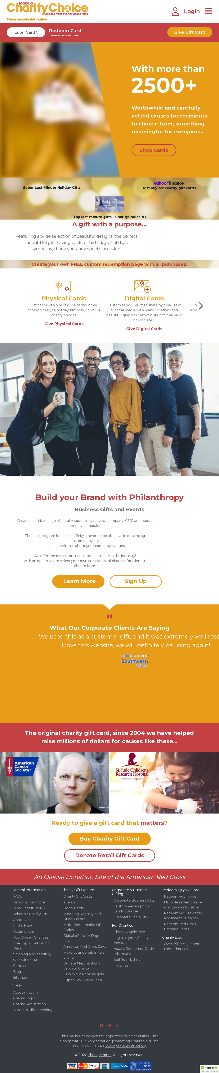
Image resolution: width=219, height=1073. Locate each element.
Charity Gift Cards (77, 896)
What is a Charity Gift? (31, 914)
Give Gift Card (189, 32)
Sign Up (136, 581)
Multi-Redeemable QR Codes (82, 927)
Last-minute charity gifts (83, 974)
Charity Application (129, 932)
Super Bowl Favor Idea (82, 980)
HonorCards (73, 908)
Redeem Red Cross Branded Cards (180, 926)
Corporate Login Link (131, 917)
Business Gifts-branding (33, 1010)
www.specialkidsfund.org (126, 1046)
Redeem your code (180, 896)
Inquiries (121, 965)
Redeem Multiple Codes (65, 35)
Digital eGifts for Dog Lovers (80, 938)
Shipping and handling (32, 954)
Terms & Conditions (29, 902)
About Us (21, 920)
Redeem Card (65, 30)
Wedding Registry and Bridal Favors (82, 916)
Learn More (79, 581)
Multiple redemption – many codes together (183, 904)
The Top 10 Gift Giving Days (31, 945)
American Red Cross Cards (85, 947)
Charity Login (24, 998)
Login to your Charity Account (131, 940)
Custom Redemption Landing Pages (131, 908)
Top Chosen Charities (30, 937)
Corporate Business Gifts (134, 900)
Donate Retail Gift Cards (109, 855)
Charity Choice (100, 1055)
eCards (69, 902)
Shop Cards (154, 150)
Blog (17, 972)
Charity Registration (29, 1004)
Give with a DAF (26, 960)
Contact (20, 966)
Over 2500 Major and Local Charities (181, 946)
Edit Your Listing (127, 960)
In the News (23, 926)
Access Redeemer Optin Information (134, 951)
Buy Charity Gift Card (110, 838)
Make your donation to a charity (83, 954)
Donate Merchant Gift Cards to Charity (81, 965)
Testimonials (23, 932)
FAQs (17, 896)
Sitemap (20, 978)
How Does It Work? (29, 908)
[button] (16, 783)
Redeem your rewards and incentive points (183, 915)
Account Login (25, 992)
